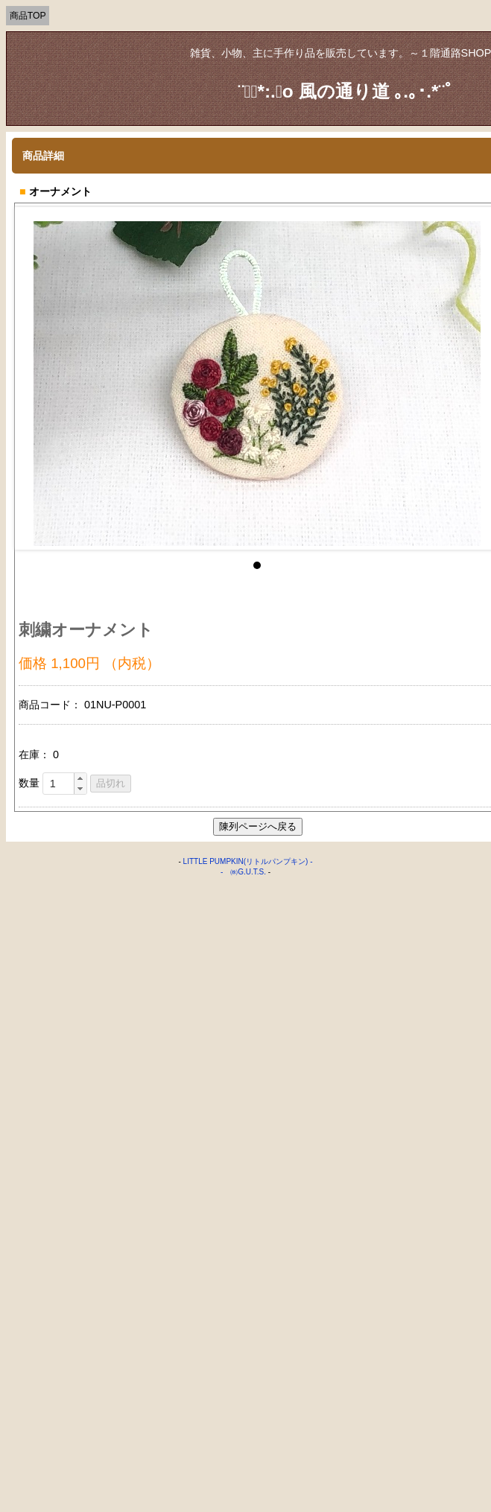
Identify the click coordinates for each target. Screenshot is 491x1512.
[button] (80, 778)
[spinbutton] (65, 783)
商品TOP (28, 15)
